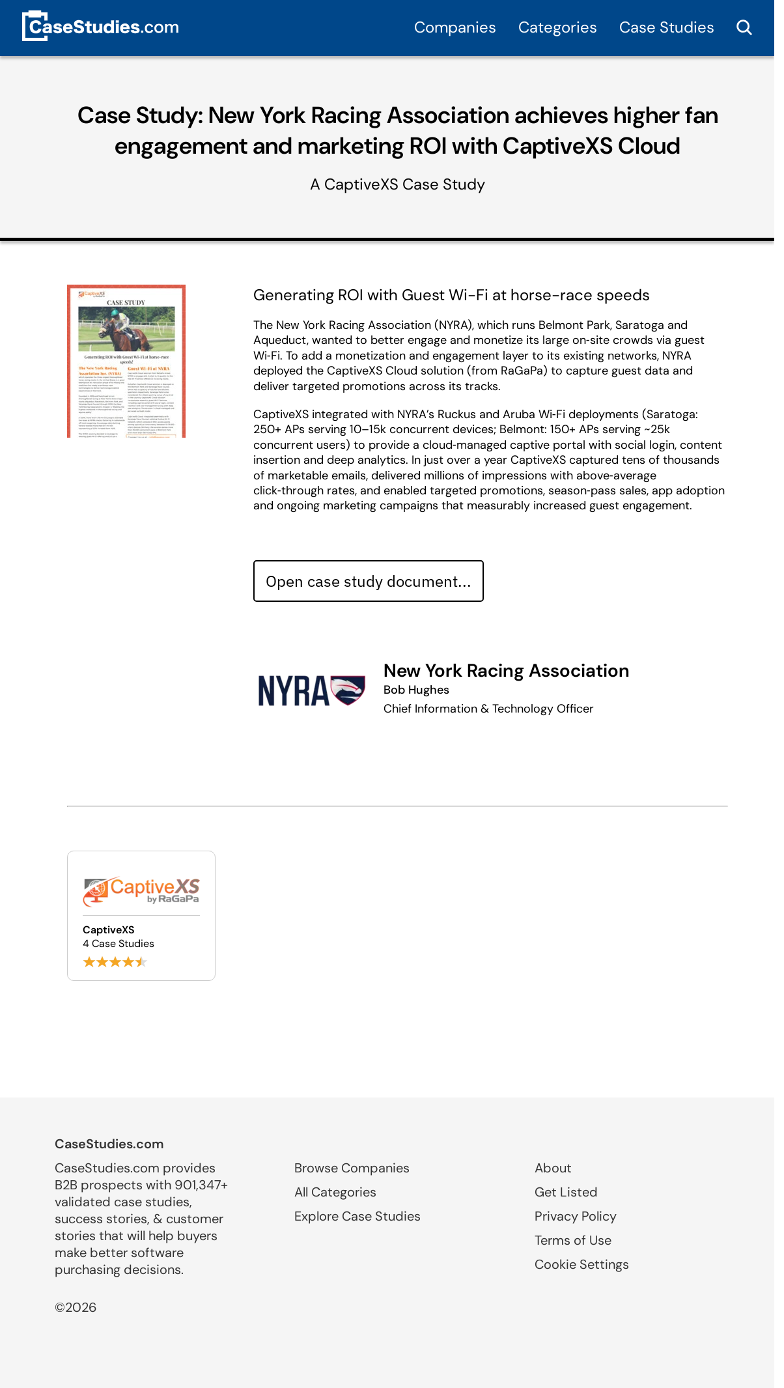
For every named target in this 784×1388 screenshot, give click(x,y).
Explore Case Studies (357, 1216)
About (553, 1167)
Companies (455, 27)
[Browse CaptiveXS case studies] (141, 916)
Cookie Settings (582, 1264)
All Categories (335, 1191)
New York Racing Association (507, 671)
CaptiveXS (361, 184)
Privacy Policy (576, 1216)
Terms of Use (573, 1240)
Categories (557, 27)
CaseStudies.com (109, 1143)
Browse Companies (352, 1167)
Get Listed (566, 1191)
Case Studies (666, 27)
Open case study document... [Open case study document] (368, 581)
